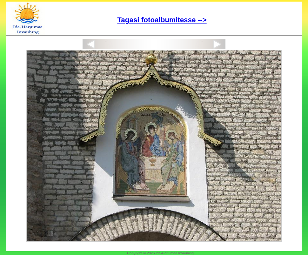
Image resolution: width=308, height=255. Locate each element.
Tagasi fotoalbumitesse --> (161, 20)
